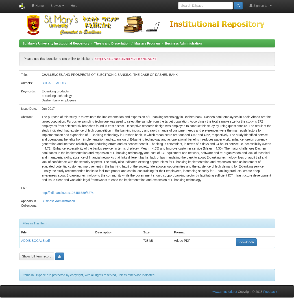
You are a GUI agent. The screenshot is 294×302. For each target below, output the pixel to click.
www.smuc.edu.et (224, 291)
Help (74, 5)
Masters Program (147, 43)
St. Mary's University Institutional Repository (56, 43)
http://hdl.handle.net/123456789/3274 (68, 193)
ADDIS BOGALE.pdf (35, 240)
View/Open (246, 242)
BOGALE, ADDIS (54, 83)
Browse (57, 5)
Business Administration (183, 43)
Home (37, 5)
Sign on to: (260, 5)
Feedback (270, 291)
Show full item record (37, 256)
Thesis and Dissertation (112, 43)
